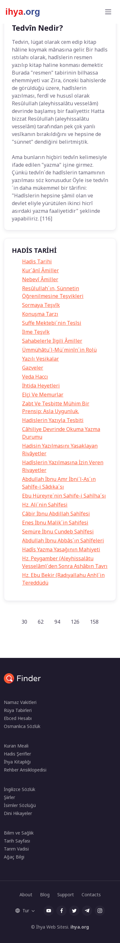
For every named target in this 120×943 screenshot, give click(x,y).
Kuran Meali (16, 746)
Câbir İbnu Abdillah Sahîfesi (56, 513)
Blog (45, 894)
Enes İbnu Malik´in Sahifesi (55, 522)
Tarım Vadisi (16, 849)
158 (94, 621)
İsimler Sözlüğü (20, 805)
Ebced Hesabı (18, 718)
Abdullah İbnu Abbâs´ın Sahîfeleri (63, 540)
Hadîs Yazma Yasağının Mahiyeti (61, 549)
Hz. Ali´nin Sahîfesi (45, 504)
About (26, 894)
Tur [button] (22, 910)
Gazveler (32, 367)
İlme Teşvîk (36, 331)
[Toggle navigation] (108, 12)
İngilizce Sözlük (19, 789)
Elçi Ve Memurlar (42, 394)
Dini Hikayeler (18, 813)
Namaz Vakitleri (20, 702)
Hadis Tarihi (37, 261)
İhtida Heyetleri (41, 385)
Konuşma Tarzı (40, 313)
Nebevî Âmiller (40, 279)
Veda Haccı (35, 376)
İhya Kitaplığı (17, 762)
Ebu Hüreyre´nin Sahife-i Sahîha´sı (64, 495)
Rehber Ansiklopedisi (25, 770)
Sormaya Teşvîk (41, 304)
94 (57, 621)
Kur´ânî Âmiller (40, 270)
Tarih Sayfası (17, 841)
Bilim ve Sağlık (19, 833)
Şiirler (9, 797)
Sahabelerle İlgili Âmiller (52, 340)
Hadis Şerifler (17, 754)
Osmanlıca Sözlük (22, 726)
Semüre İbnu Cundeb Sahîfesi (58, 531)
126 (75, 621)
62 (41, 621)
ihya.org (79, 927)
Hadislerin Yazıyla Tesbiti (53, 420)
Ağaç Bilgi (14, 857)
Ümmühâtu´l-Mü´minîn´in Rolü (59, 349)
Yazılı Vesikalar (40, 358)
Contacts (91, 894)
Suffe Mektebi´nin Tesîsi (51, 322)
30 (24, 621)
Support (65, 894)
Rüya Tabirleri (18, 710)
